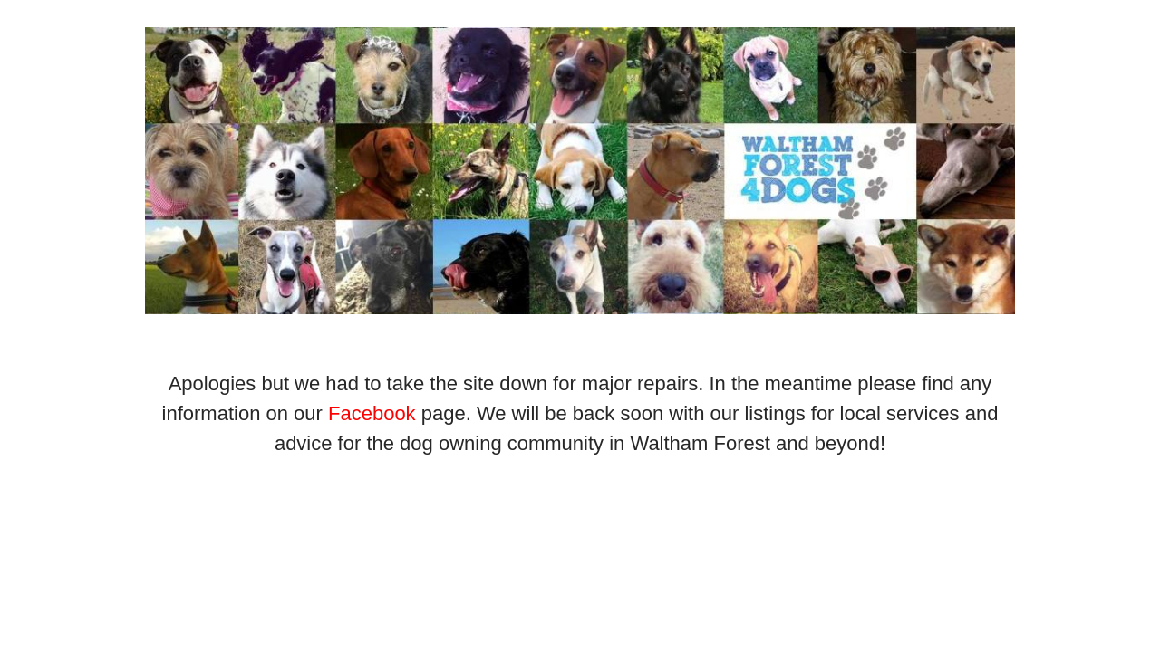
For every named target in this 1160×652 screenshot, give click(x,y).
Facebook (372, 413)
